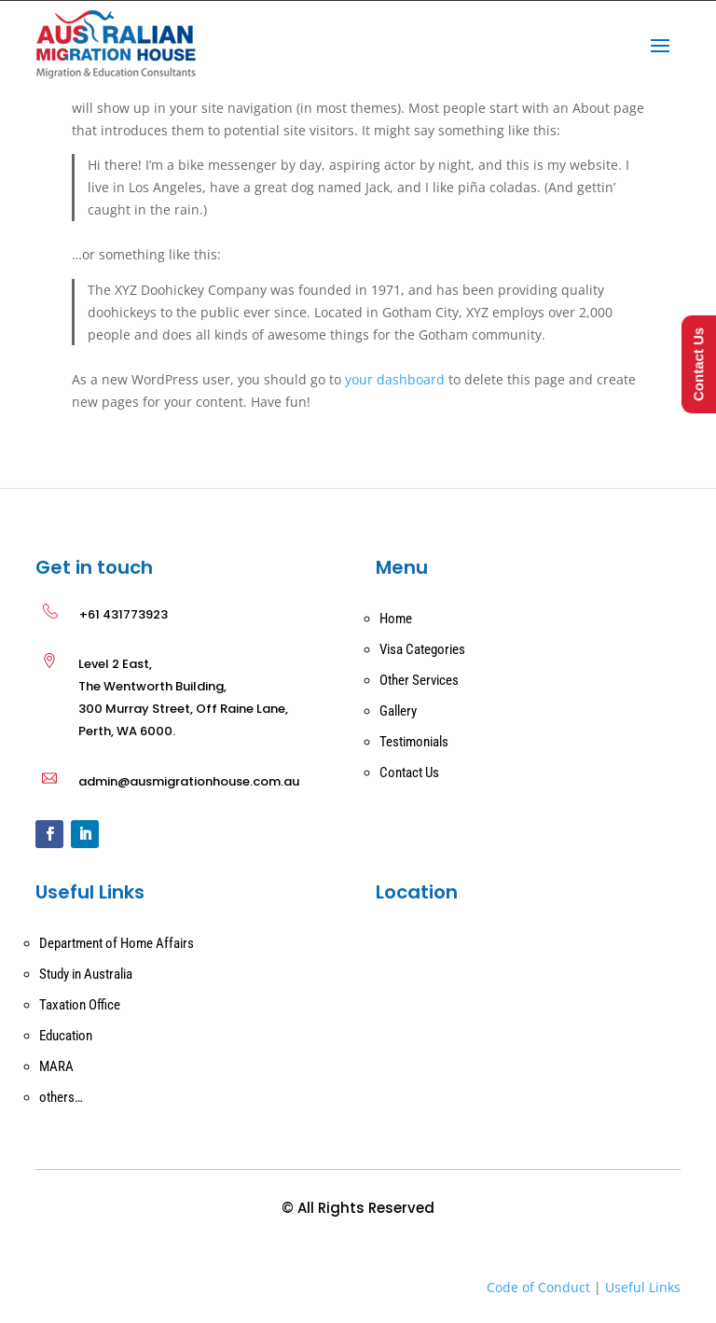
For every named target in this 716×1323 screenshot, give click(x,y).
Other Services (419, 680)
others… (61, 1097)
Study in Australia (85, 974)
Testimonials (413, 741)
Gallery (398, 711)
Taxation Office (79, 1004)
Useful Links (643, 1287)
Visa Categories (422, 649)
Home (395, 618)
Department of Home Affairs (116, 943)
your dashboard (395, 379)
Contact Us (409, 772)
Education (65, 1035)
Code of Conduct (538, 1287)
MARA (56, 1066)
